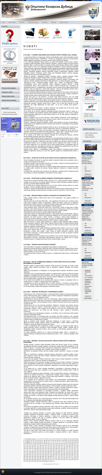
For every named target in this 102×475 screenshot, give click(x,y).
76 (59, 442)
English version (89, 97)
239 (27, 455)
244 (40, 455)
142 (48, 447)
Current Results (88, 176)
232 (64, 453)
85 (76, 442)
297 (69, 458)
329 (43, 461)
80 (66, 442)
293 (59, 458)
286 (40, 458)
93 (35, 443)
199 (32, 451)
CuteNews (57, 464)
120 (46, 445)
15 (57, 439)
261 (30, 456)
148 (64, 447)
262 (32, 456)
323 (27, 461)
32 (33, 440)
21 (68, 439)
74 (55, 442)
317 (67, 459)
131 (75, 445)
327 (37, 461)
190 (64, 450)
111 (77, 443)
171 (69, 448)
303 (30, 459)
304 (32, 459)
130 (72, 445)
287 (43, 458)
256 (72, 455)
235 (72, 453)
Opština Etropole (90, 137)
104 (59, 443)
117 (38, 445)
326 (35, 461)
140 (43, 447)
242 (35, 455)
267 (46, 456)
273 (61, 456)
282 (30, 458)
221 (35, 453)
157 (32, 448)
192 (69, 450)
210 (61, 451)
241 (32, 455)
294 (61, 458)
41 (50, 440)
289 (48, 458)
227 (51, 453)
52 (70, 440)
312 (54, 459)
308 (43, 459)
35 (39, 440)
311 (51, 459)
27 (24, 440)
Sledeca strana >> (49, 461)
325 (32, 461)
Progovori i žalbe (7, 92)
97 (43, 443)
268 (48, 456)
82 (70, 442)
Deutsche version (90, 99)
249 (54, 455)
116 (35, 445)
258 (77, 455)
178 (32, 450)
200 (35, 451)
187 (56, 450)
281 (27, 458)
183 (46, 450)
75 (57, 442)
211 (64, 451)
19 (64, 439)
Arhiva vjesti (31, 49)
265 (40, 456)
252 (61, 455)
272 (59, 456)
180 (38, 450)
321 (77, 459)
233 (67, 453)
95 (39, 443)
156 (30, 448)
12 (51, 439)
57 (24, 442)
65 (39, 442)
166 (56, 448)
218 (27, 453)
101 (51, 443)
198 (30, 451)
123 (54, 445)
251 (59, 455)
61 (31, 442)
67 (42, 442)
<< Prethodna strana (29, 439)
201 (38, 451)
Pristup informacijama (9, 88)
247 (48, 455)
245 (43, 455)
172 (72, 448)
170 (67, 448)
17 (60, 439)
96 (41, 443)
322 (24, 461)
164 (51, 448)
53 (72, 440)
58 (26, 442)
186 (54, 450)
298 (72, 458)
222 (38, 453)
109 (72, 443)
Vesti (24, 49)
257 (75, 455)
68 (44, 442)
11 (49, 439)
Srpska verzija (88, 114)
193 (72, 450)
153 (77, 447)
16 (58, 439)
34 (37, 440)
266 (43, 456)
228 (54, 453)
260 (27, 456)
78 (63, 442)
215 (75, 451)
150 (69, 447)
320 (75, 459)
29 (28, 440)
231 (61, 453)
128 (67, 445)
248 (51, 455)
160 (40, 448)
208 (56, 451)
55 (76, 440)
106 (64, 443)
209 (59, 451)
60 (29, 442)
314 (59, 459)
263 (35, 456)
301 (24, 459)
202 (40, 451)
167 (59, 448)
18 (62, 439)
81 (68, 442)
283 (32, 458)
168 (61, 448)
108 (70, 443)
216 (77, 451)
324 (30, 461)
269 (51, 456)
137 (35, 447)
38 (44, 440)
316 (64, 459)
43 (53, 440)
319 (72, 459)
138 (38, 447)
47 (61, 440)
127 (64, 445)
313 (56, 459)
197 (27, 451)
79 (65, 442)
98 (44, 443)
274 (64, 456)
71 (50, 442)
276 (69, 456)
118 (40, 445)
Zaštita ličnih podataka (9, 100)
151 (72, 447)
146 (59, 447)
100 (49, 443)
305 (35, 459)
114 (30, 445)
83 (72, 442)
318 (69, 459)
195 (77, 450)
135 (30, 447)
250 (56, 455)
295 (64, 458)
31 (31, 440)
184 (48, 450)
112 (24, 445)
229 (56, 453)
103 (56, 443)
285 (38, 458)
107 (67, 443)
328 (40, 461)
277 (72, 456)
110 (75, 443)
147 (61, 447)
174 (77, 448)
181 (40, 450)
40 (48, 440)
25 (76, 439)
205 (48, 451)
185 (51, 450)
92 (33, 443)
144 (54, 447)
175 (24, 450)
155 (27, 448)
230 (59, 453)
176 (27, 450)
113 (27, 445)
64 (37, 442)
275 (67, 456)
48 (63, 440)
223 (40, 453)
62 (33, 442)
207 (54, 451)
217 (24, 453)
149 (67, 447)
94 (37, 443)
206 (51, 451)
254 (67, 455)
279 (77, 456)
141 (46, 447)
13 (53, 439)
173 (75, 448)
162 (46, 448)
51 (68, 440)
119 (43, 445)
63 (35, 442)
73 (53, 442)
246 (46, 455)
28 (26, 440)
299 (75, 458)
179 (35, 450)
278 (75, 456)
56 (78, 440)
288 (46, 458)
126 (61, 445)
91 (31, 443)
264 (38, 456)
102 (54, 443)
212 (67, 451)
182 (43, 450)
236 (75, 453)
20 (66, 439)
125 (59, 445)
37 (42, 440)
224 (43, 453)
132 (77, 445)
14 (55, 439)
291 (54, 458)
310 (48, 459)
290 (51, 458)
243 (38, 455)
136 (32, 447)
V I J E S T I (30, 46)
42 (52, 440)
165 (54, 448)
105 (62, 443)
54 (74, 440)
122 (51, 445)
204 (46, 451)
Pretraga (38, 49)
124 (56, 445)
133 (24, 447)
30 (29, 440)
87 (24, 443)
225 (46, 453)
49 (65, 440)
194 (75, 450)
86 (78, 442)
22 (70, 439)
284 (35, 458)
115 (32, 445)
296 (67, 458)
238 (24, 455)
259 (24, 456)
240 (30, 455)
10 (47, 439)
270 (54, 456)
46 (59, 440)
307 (40, 459)
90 (29, 443)
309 (46, 459)
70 (48, 442)
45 (57, 440)
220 (32, 453)
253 (64, 455)
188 (59, 450)
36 (41, 440)
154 (24, 448)
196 (24, 451)
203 (43, 451)
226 (48, 453)
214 (72, 451)
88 (26, 443)
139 (40, 447)
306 (38, 459)
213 (69, 451)
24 (74, 439)
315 (61, 459)
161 (43, 448)
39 (46, 440)
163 (48, 448)
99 (46, 443)
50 (66, 440)
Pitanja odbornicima (8, 96)
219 (30, 453)
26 (78, 439)
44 (55, 440)
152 (75, 447)
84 (74, 442)
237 (77, 453)
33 (35, 440)
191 (67, 450)
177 (30, 450)
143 (51, 447)
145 (56, 447)
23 (72, 439)
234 (69, 453)
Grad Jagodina (89, 135)
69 (46, 442)
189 (61, 450)
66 (41, 442)
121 (48, 445)
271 (56, 456)
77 (61, 442)
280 (24, 458)
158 (35, 448)
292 (56, 458)
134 (27, 447)
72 (52, 442)
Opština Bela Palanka (91, 133)
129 (69, 445)
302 (27, 459)
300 (77, 458)
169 (64, 448)
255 (69, 455)
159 (38, 448)
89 (28, 443)
